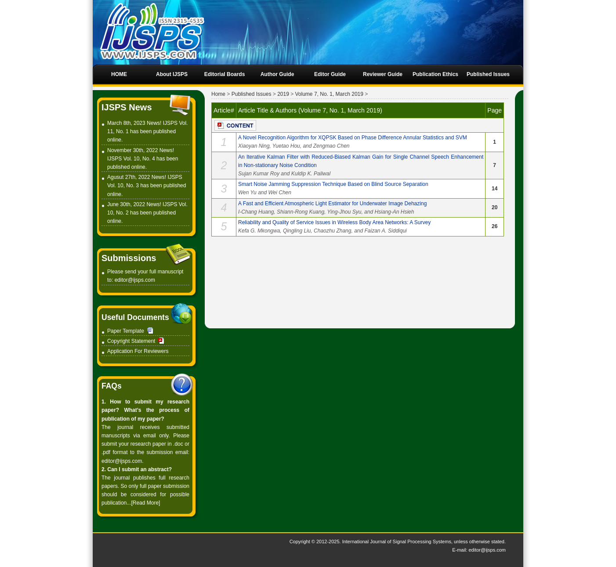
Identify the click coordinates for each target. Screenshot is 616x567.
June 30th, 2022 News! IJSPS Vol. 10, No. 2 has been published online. (147, 212)
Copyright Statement (131, 341)
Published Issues (252, 94)
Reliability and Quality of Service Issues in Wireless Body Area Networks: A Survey (334, 222)
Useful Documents (135, 317)
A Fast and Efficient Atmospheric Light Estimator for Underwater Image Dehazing (332, 203)
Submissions (128, 258)
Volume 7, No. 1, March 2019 (329, 94)
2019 (283, 94)
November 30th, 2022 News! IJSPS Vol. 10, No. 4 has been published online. (142, 158)
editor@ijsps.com (135, 280)
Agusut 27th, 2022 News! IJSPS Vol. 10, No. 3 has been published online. (146, 185)
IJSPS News (126, 107)
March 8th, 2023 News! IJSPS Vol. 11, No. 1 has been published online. (147, 131)
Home (218, 94)
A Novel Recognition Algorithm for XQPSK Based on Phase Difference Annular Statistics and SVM (352, 137)
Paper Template (125, 331)
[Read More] (145, 503)
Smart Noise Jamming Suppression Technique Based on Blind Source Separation (333, 184)
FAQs (111, 386)
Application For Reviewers (137, 351)
